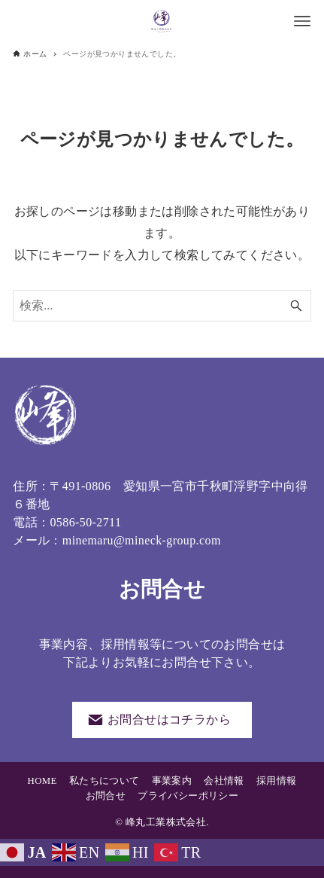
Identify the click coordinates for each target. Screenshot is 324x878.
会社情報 (224, 781)
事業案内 (172, 781)
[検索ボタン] (296, 306)
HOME (42, 781)
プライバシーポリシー (188, 796)
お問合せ (106, 796)
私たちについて (104, 781)
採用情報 (276, 781)
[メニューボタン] (302, 21)
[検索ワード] (162, 306)
